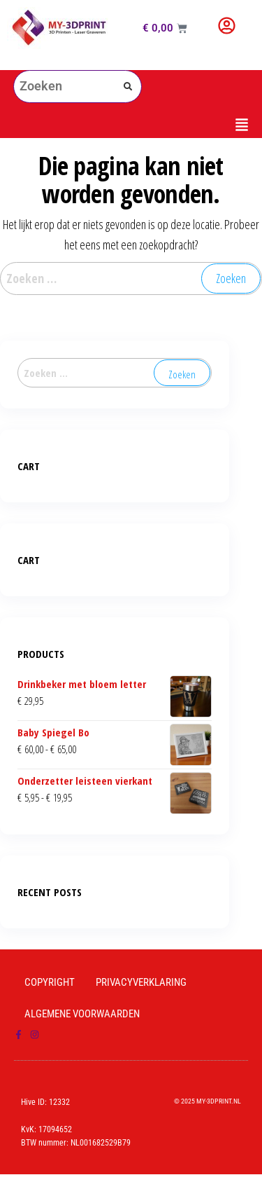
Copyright (49, 982)
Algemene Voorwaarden (82, 1014)
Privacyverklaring (141, 982)
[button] (131, 126)
